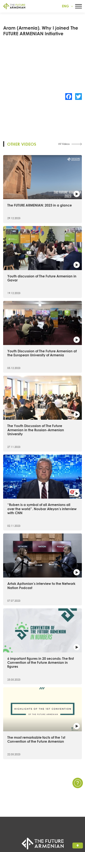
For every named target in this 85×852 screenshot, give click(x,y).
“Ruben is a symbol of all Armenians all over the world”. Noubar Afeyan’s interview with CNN (42, 509)
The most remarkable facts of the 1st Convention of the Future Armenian (36, 739)
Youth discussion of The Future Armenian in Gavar (41, 278)
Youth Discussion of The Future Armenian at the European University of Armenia (42, 353)
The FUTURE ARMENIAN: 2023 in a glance (39, 205)
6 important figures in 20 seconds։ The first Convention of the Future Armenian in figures (40, 662)
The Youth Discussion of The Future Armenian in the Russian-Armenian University (35, 430)
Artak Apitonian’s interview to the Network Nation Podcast (41, 586)
